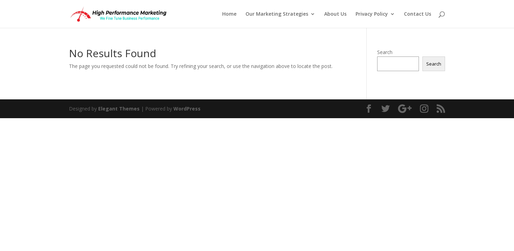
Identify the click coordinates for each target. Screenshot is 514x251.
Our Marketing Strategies (277, 14)
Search (384, 52)
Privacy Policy (372, 14)
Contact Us (417, 14)
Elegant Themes (119, 108)
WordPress (187, 108)
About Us (335, 14)
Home (229, 14)
